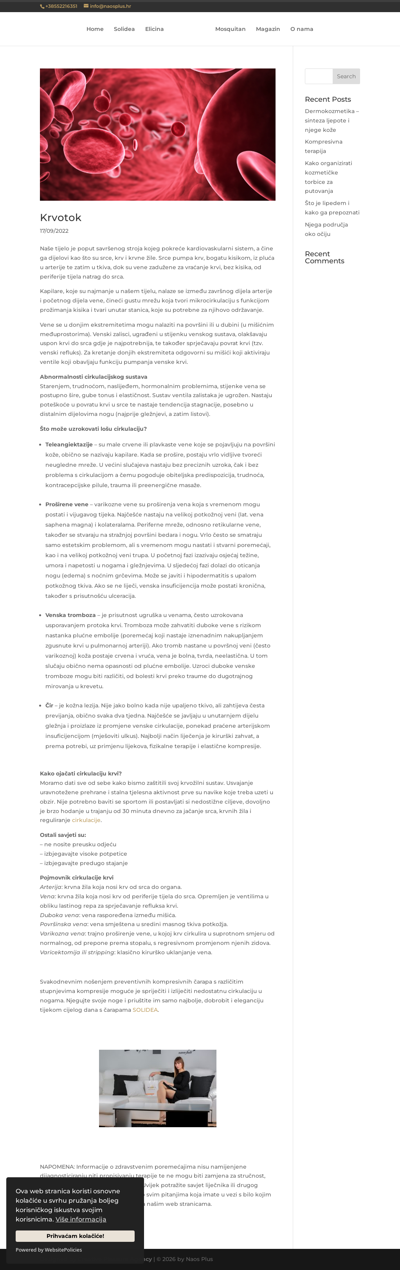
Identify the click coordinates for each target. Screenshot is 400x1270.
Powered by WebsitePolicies (49, 1249)
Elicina (157, 29)
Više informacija (81, 1219)
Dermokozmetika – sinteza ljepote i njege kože (332, 120)
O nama (299, 29)
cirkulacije (86, 820)
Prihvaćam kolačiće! (75, 1235)
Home (97, 29)
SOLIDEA (145, 1009)
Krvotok (60, 217)
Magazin (265, 29)
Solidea (127, 29)
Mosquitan (228, 29)
